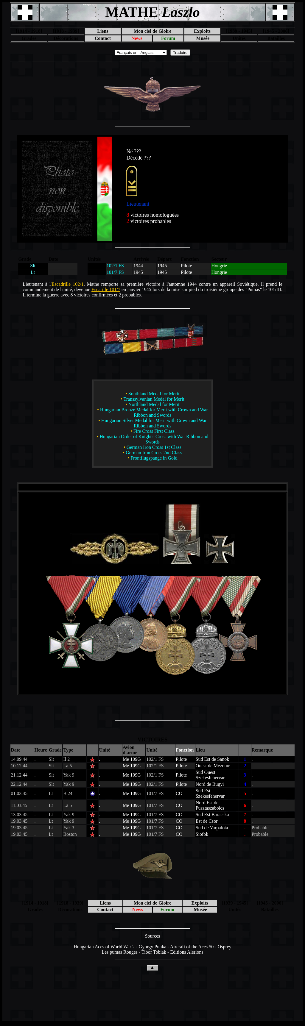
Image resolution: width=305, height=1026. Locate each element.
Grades (28, 38)
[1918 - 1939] (66, 31)
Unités (239, 38)
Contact (103, 38)
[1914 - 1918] (29, 31)
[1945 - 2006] (276, 31)
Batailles (276, 38)
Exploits (202, 31)
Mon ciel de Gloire (152, 31)
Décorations (66, 38)
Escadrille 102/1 (68, 284)
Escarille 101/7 (105, 289)
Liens (102, 31)
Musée (202, 38)
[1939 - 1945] (239, 31)
